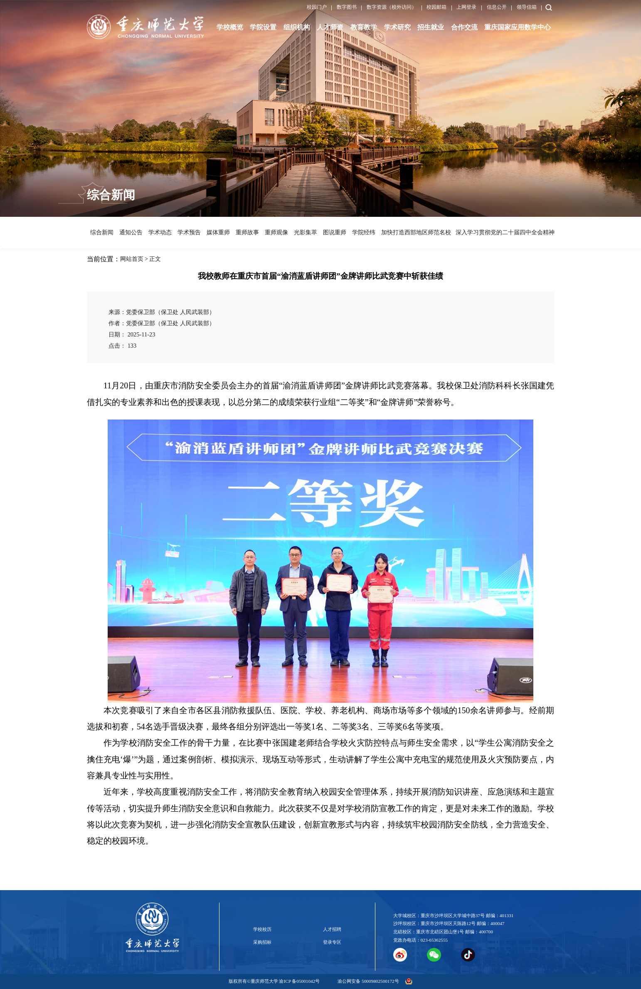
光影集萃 (305, 232)
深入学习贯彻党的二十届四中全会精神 (503, 232)
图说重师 (334, 232)
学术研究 (397, 27)
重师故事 (247, 232)
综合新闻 (101, 232)
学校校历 (262, 929)
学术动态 (159, 232)
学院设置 (263, 27)
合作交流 (464, 27)
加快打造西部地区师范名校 (415, 232)
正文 (155, 259)
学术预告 (189, 232)
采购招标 (262, 942)
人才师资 (330, 27)
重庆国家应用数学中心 (517, 27)
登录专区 (332, 942)
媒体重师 (218, 232)
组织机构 (297, 27)
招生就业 (430, 27)
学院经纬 (363, 232)
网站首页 (131, 259)
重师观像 (276, 232)
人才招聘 (332, 929)
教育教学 (363, 27)
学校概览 (230, 27)
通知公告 (130, 232)
